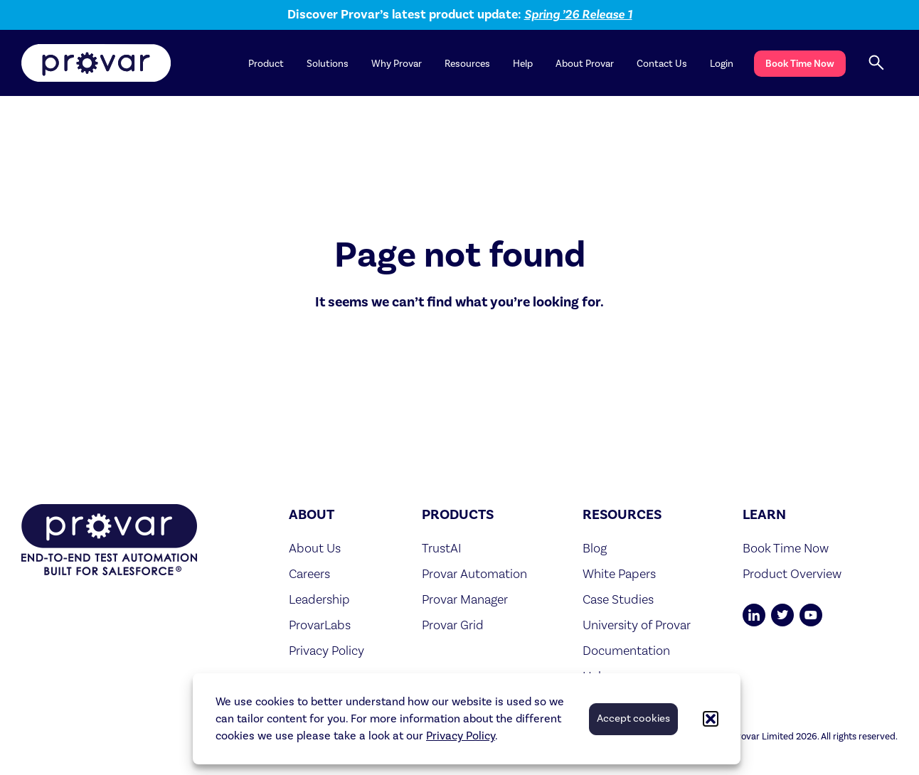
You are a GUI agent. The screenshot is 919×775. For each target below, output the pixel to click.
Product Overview (792, 573)
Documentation (626, 650)
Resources (467, 64)
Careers (309, 573)
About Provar (585, 64)
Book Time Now (799, 64)
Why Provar (396, 64)
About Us (315, 547)
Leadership (319, 599)
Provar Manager (465, 599)
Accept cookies (633, 718)
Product (266, 64)
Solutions (328, 64)
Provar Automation (474, 573)
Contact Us (662, 64)
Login (721, 64)
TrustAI (442, 547)
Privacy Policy (460, 736)
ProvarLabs (320, 624)
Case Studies (618, 599)
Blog (595, 547)
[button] (710, 719)
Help (523, 64)
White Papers (619, 573)
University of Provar (637, 624)
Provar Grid (453, 624)
